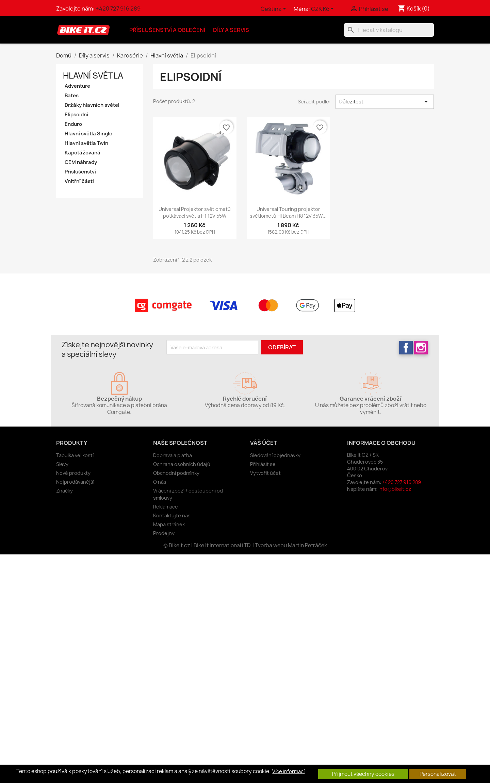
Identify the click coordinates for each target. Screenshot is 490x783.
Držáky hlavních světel (92, 105)
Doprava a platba (172, 455)
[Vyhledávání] (389, 30)
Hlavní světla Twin (86, 143)
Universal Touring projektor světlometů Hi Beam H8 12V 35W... (288, 212)
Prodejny (164, 533)
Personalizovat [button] (438, 774)
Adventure (77, 86)
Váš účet (263, 443)
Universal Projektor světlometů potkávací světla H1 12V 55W (195, 212)
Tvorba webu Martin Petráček (291, 545)
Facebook (406, 347)
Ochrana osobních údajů (181, 464)
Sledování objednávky (275, 455)
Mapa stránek (169, 524)
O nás (159, 482)
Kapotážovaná (82, 152)
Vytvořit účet (265, 473)
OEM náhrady (81, 162)
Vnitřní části (79, 181)
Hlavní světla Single (88, 133)
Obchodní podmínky (176, 473)
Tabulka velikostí (75, 455)
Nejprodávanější (75, 482)
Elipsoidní (76, 114)
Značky (64, 490)
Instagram (421, 347)
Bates (72, 95)
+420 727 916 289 (118, 8)
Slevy (62, 464)
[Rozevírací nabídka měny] (323, 9)
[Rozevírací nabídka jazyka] (275, 9)
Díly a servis (231, 30)
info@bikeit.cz (394, 489)
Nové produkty (73, 473)
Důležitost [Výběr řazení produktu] (384, 102)
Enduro (73, 124)
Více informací (288, 771)
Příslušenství (80, 171)
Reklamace (165, 506)
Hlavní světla (93, 75)
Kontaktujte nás (172, 515)
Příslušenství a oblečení (167, 30)
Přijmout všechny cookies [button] (363, 774)
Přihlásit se (263, 464)
